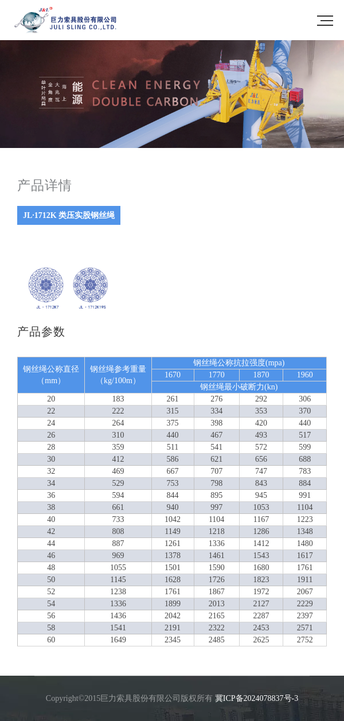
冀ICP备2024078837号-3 (256, 698)
